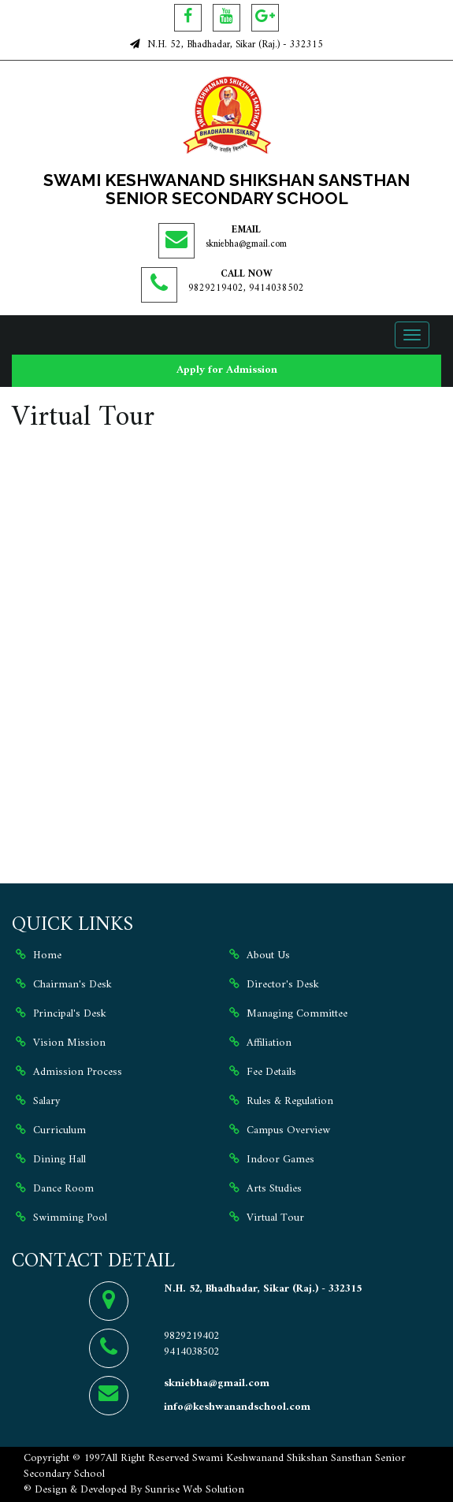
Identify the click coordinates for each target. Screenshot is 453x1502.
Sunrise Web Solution (194, 1490)
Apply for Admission (226, 370)
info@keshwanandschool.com (237, 1407)
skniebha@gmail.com (246, 244)
